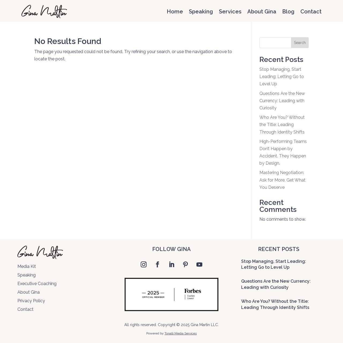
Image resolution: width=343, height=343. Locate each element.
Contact (311, 11)
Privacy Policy (31, 300)
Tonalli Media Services (181, 333)
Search (300, 42)
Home (175, 11)
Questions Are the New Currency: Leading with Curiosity (282, 100)
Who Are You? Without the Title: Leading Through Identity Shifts (282, 124)
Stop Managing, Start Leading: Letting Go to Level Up (281, 76)
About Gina (261, 11)
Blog (288, 11)
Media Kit (26, 266)
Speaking (201, 11)
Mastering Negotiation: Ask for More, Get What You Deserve (282, 180)
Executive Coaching (37, 283)
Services (230, 11)
